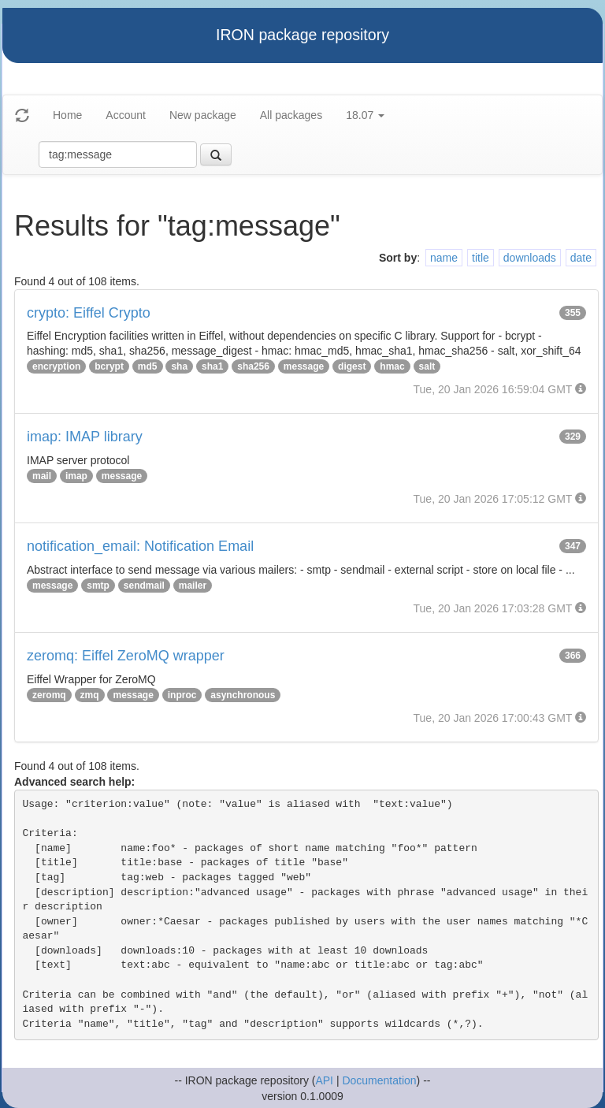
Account (126, 115)
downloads (529, 257)
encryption (56, 366)
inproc (182, 695)
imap (76, 475)
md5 (148, 366)
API (324, 1080)
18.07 (365, 115)
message (304, 366)
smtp (98, 585)
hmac (392, 366)
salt (427, 366)
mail (41, 475)
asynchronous (242, 695)
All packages (291, 115)
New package (202, 115)
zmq (89, 695)
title (480, 257)
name (444, 257)
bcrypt (109, 366)
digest (352, 366)
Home (67, 115)
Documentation (379, 1080)
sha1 (212, 366)
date (581, 257)
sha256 (253, 366)
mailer (192, 585)
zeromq (49, 695)
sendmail (144, 585)
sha (179, 366)
